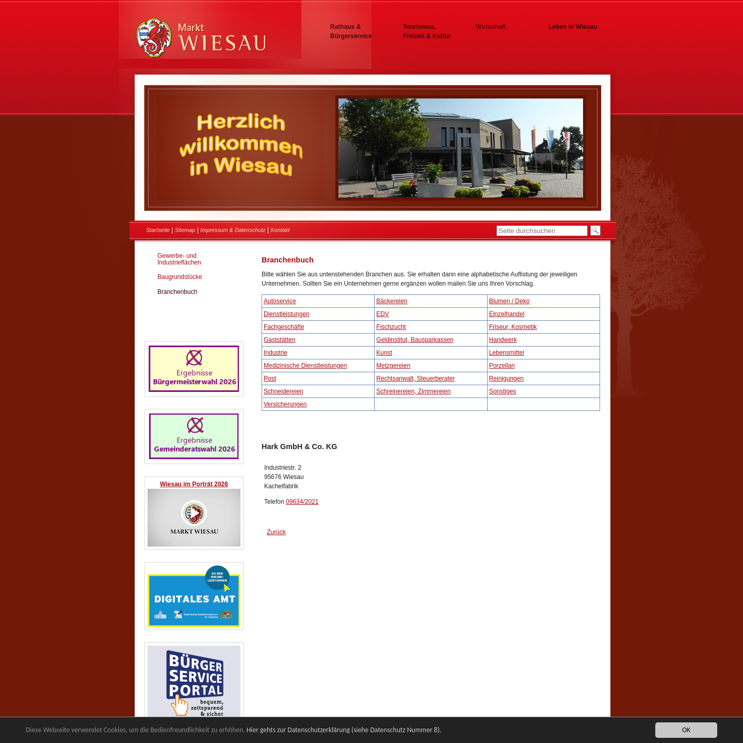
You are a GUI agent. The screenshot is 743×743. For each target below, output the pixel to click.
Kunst (384, 352)
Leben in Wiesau (572, 26)
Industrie (275, 352)
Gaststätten (279, 339)
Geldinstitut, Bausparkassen (414, 339)
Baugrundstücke (179, 276)
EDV (382, 314)
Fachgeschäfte (284, 327)
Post (270, 378)
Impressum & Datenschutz (233, 230)
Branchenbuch (177, 291)
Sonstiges (502, 391)
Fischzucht (391, 327)
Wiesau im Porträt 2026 (194, 484)
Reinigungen (506, 378)
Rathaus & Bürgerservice (351, 31)
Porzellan (502, 365)
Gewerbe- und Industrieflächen (179, 259)
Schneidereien (283, 391)
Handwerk (503, 339)
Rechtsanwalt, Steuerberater (415, 378)
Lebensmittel (506, 352)
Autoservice (280, 301)
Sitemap (185, 230)
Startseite (158, 230)
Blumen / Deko (509, 301)
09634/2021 (302, 501)
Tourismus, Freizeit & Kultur (427, 31)
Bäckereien (391, 301)
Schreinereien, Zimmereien (413, 391)
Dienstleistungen (287, 314)
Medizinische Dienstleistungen (305, 365)
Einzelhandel (507, 314)
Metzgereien (393, 365)
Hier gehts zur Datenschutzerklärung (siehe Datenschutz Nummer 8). (344, 730)
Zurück (276, 532)
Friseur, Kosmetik (513, 327)
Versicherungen (285, 404)
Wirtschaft (491, 26)
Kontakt (280, 230)
